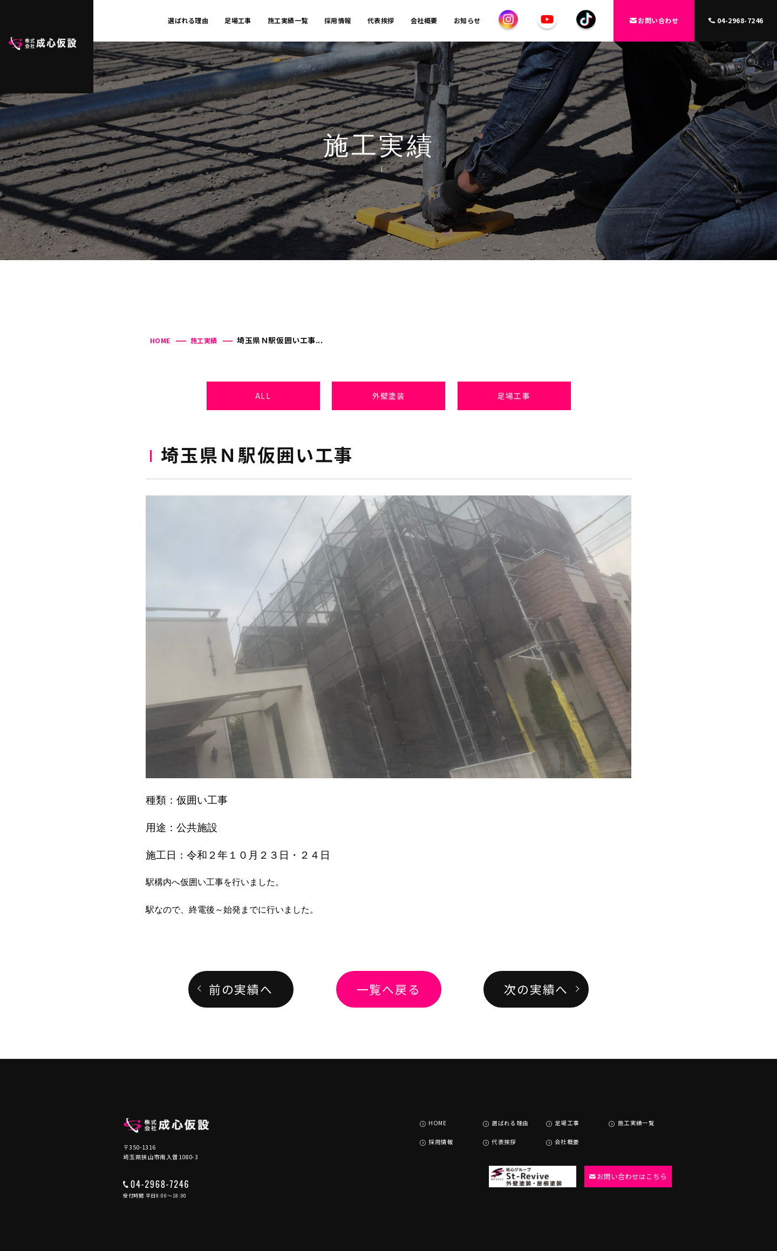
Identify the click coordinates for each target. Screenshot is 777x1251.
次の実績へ (536, 989)
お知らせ (467, 20)
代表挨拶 (380, 20)
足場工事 (237, 20)
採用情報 (337, 20)
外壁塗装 (388, 395)
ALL (262, 395)
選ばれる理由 (188, 20)
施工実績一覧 (288, 20)
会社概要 (424, 20)
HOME (160, 340)
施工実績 (203, 340)
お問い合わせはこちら (623, 1151)
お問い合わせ (654, 20)
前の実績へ (241, 989)
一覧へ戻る (389, 989)
